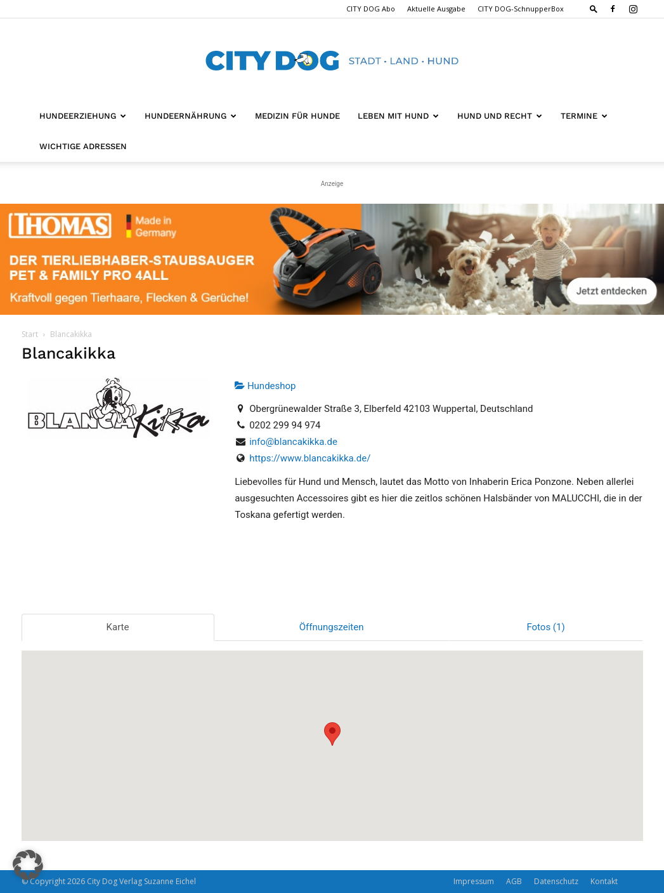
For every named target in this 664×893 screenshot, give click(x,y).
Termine (584, 116)
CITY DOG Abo (370, 8)
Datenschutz (556, 881)
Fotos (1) (545, 627)
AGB (514, 881)
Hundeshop (265, 386)
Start (30, 334)
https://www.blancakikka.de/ (309, 458)
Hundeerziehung (82, 116)
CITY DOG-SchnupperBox (521, 8)
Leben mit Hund (398, 116)
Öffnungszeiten (331, 627)
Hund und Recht (499, 116)
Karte (118, 627)
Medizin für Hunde (297, 116)
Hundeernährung (191, 116)
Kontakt (604, 881)
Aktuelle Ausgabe (436, 8)
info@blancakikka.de (293, 441)
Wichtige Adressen (83, 146)
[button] (593, 8)
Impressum (473, 881)
